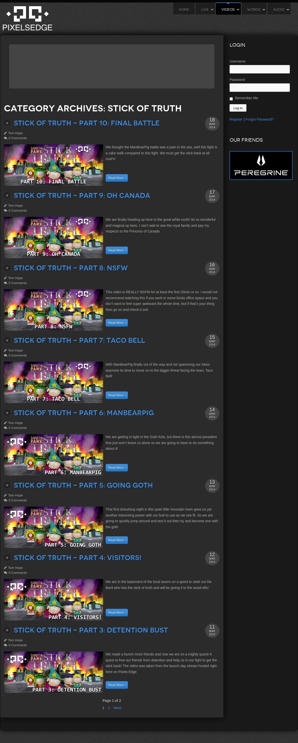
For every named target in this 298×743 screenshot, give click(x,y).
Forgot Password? (260, 119)
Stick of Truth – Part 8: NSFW (71, 268)
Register (236, 119)
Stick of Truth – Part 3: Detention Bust (91, 630)
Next (117, 708)
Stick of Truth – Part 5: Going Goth (83, 485)
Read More (115, 178)
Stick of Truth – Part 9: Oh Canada (82, 195)
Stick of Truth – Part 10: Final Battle (87, 123)
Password (237, 80)
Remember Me (244, 98)
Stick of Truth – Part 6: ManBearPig (84, 413)
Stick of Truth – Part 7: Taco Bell (79, 340)
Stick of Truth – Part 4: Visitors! (78, 557)
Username (238, 61)
